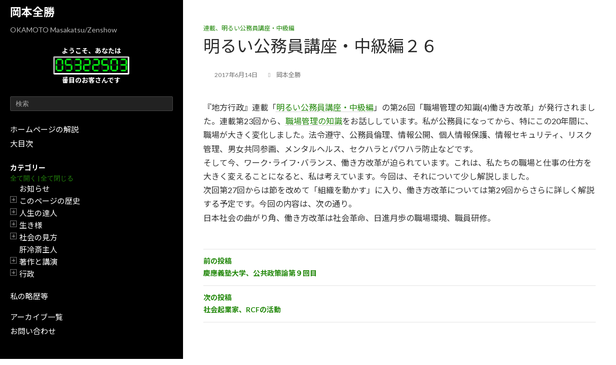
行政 (26, 273)
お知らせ (34, 188)
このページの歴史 (49, 200)
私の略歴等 (29, 296)
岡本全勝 (32, 12)
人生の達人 (38, 212)
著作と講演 (38, 261)
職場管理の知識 (313, 121)
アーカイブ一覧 (36, 316)
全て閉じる (57, 178)
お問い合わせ (33, 331)
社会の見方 (38, 237)
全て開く (23, 178)
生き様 (30, 225)
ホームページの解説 (44, 129)
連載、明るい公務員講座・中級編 (249, 28)
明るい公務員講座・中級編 (325, 107)
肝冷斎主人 (38, 249)
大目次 (21, 143)
